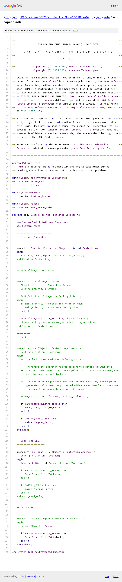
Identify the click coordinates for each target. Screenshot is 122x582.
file (75, 30)
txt (107, 576)
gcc (14, 17)
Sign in (114, 5)
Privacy (31, 576)
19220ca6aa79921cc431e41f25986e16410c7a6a (54, 17)
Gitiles (21, 576)
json (115, 576)
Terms (40, 576)
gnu (6, 17)
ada (107, 17)
